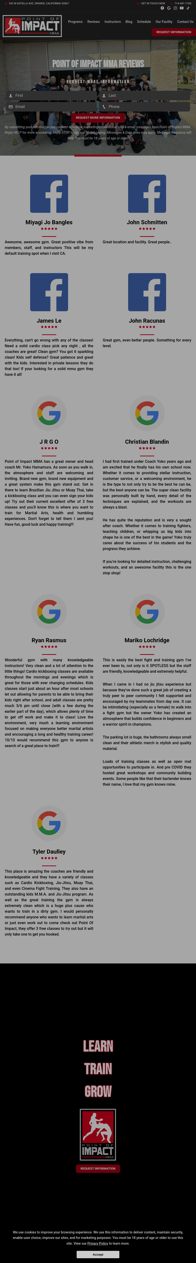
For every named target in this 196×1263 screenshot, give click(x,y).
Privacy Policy (97, 1243)
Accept (98, 1254)
